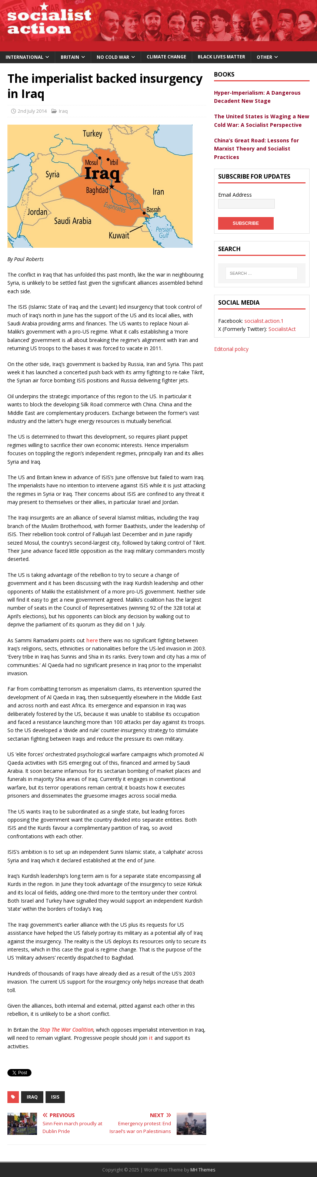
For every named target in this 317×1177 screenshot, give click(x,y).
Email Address (235, 194)
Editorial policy (231, 348)
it (151, 1037)
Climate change (166, 57)
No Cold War (113, 57)
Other (264, 57)
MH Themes (202, 1170)
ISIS (55, 1097)
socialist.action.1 (264, 320)
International (24, 57)
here (92, 640)
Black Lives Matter (221, 57)
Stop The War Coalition (66, 1029)
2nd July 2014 (32, 111)
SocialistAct (282, 328)
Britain (70, 57)
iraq (32, 1097)
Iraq (63, 111)
